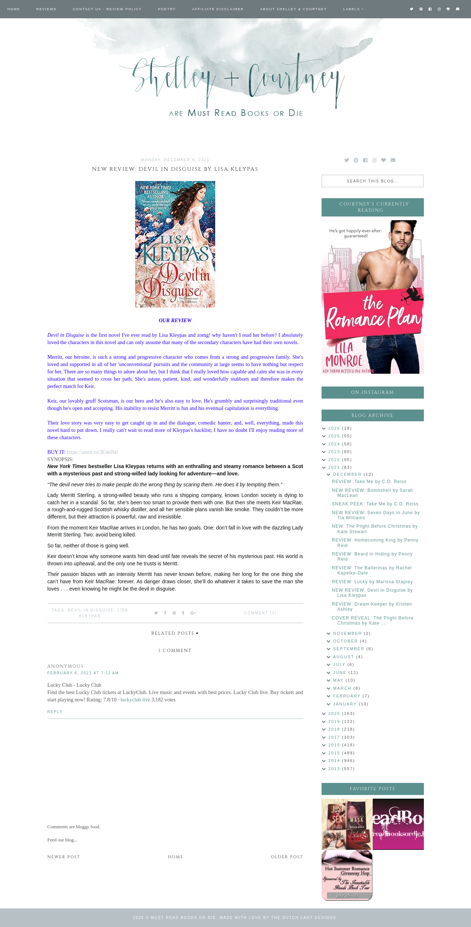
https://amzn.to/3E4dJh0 (92, 452)
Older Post (287, 857)
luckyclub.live (135, 699)
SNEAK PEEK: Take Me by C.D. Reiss (375, 503)
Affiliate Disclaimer (218, 9)
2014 (335, 760)
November (348, 633)
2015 (335, 753)
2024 (335, 444)
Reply (55, 712)
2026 (335, 428)
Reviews (47, 9)
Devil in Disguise (91, 610)
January (346, 704)
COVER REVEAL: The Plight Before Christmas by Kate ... (373, 620)
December (348, 474)
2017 (335, 737)
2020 (335, 713)
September (349, 649)
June (341, 672)
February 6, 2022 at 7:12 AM (83, 673)
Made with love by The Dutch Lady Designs (278, 918)
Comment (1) (260, 613)
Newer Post (64, 857)
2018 (335, 729)
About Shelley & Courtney (293, 9)
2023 (335, 451)
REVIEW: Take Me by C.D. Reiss (369, 481)
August (344, 657)
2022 (335, 459)
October (346, 641)
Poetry (167, 9)
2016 (335, 745)
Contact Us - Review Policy (107, 9)
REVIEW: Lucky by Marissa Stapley (372, 581)
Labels (351, 9)
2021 (335, 467)
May (339, 680)
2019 (335, 721)
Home (13, 9)
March (343, 688)
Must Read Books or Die (183, 918)
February (348, 696)
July (340, 664)
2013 (335, 768)
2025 (335, 436)
